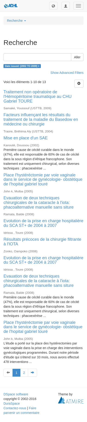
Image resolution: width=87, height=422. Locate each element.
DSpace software (15, 394)
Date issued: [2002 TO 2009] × (22, 66)
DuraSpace (11, 403)
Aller (77, 57)
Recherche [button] (16, 20)
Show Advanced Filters (67, 73)
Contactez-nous (14, 408)
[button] (53, 6)
